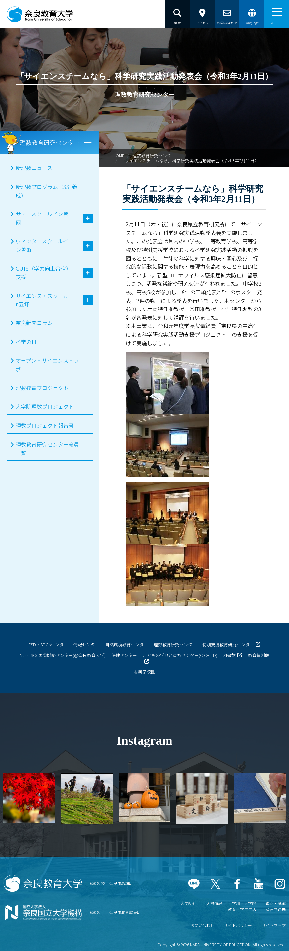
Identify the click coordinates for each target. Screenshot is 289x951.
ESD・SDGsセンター (48, 645)
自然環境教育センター (126, 645)
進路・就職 (276, 903)
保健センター (124, 655)
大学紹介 (188, 903)
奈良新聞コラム (34, 323)
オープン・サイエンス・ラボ (47, 365)
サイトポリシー (238, 925)
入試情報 (214, 903)
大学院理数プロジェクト (45, 406)
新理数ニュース (34, 168)
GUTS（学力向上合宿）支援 (42, 272)
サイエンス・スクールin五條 (43, 300)
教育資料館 (258, 655)
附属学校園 (144, 671)
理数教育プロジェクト (42, 388)
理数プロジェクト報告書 (45, 425)
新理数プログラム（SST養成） (46, 191)
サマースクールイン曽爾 (42, 218)
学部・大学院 (244, 903)
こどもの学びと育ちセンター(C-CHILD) (180, 655)
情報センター (86, 645)
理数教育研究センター (153, 155)
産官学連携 (276, 909)
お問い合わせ (202, 925)
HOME (118, 155)
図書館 (229, 655)
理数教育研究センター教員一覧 (47, 448)
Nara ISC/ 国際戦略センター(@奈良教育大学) (63, 655)
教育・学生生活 (242, 909)
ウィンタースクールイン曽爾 (42, 245)
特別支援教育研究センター (228, 645)
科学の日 (26, 342)
